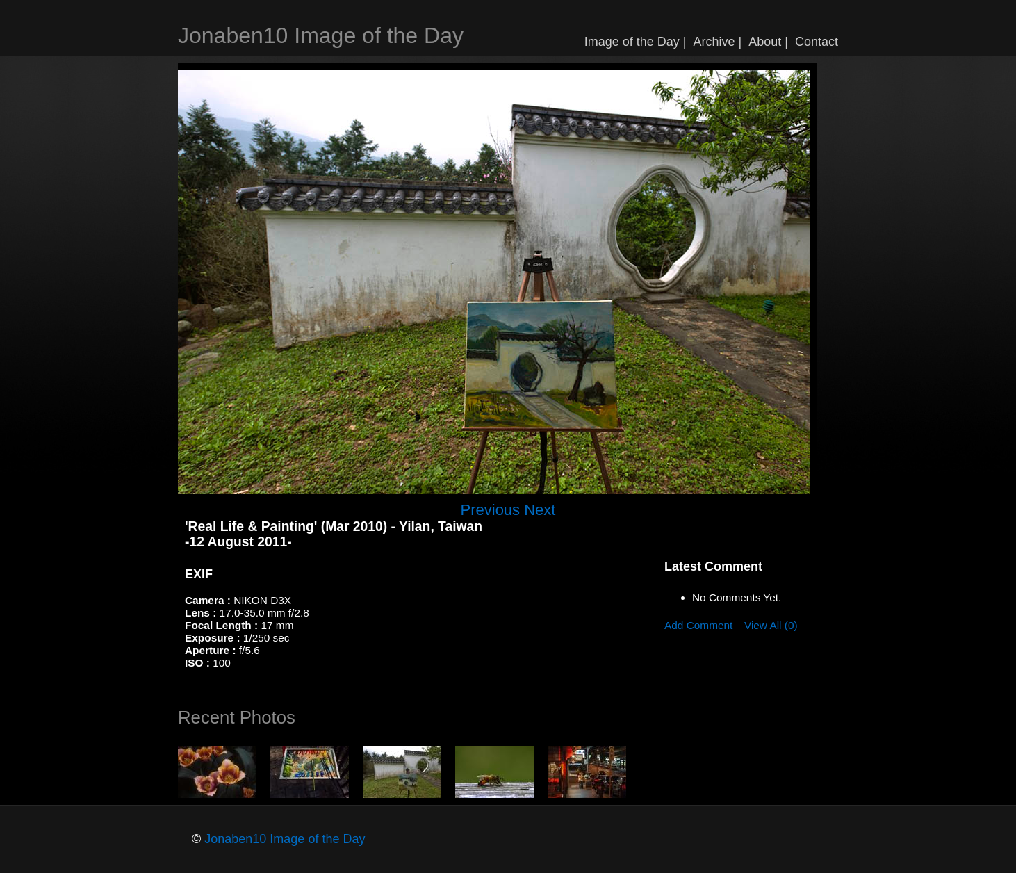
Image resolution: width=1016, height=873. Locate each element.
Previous (491, 510)
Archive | (718, 42)
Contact (816, 42)
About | (768, 42)
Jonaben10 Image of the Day (321, 35)
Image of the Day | (635, 42)
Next (539, 510)
